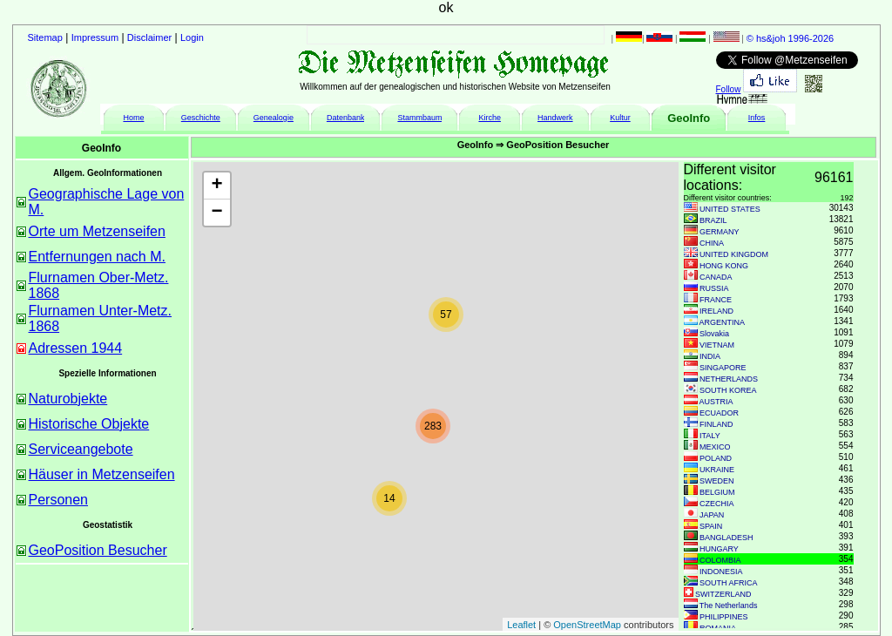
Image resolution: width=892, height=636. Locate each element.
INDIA (709, 356)
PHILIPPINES (723, 616)
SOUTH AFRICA (728, 582)
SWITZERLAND (723, 594)
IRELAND (716, 311)
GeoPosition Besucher (98, 550)
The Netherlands (728, 605)
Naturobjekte (68, 398)
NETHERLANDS (728, 379)
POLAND (715, 458)
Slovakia (714, 333)
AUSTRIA (716, 401)
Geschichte (200, 117)
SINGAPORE (723, 367)
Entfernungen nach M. (97, 256)
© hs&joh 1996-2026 (790, 38)
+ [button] (216, 186)
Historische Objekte (89, 423)
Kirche (489, 117)
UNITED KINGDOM (733, 254)
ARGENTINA (722, 322)
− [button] (216, 213)
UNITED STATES (729, 209)
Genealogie (273, 117)
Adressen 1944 (76, 348)
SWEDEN (716, 481)
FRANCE (715, 299)
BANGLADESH (726, 537)
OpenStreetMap (587, 624)
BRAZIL (713, 220)
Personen (59, 499)
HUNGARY (719, 549)
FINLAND (716, 424)
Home (133, 117)
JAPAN (711, 515)
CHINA (711, 243)
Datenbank (346, 117)
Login (192, 37)
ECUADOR (719, 413)
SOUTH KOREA (728, 390)
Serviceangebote (81, 449)
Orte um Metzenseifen (97, 231)
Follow (728, 89)
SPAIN (710, 526)
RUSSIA (714, 288)
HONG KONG (723, 265)
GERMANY (719, 231)
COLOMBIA (720, 560)
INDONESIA (721, 571)
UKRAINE (716, 469)
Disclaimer (149, 37)
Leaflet (521, 624)
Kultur (620, 117)
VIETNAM (716, 345)
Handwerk (555, 117)
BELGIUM (717, 492)
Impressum (94, 37)
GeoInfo (688, 118)
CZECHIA (716, 503)
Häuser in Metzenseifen (102, 474)
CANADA (716, 277)
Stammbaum (419, 117)
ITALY (709, 435)
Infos (757, 117)
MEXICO (715, 447)
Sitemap (45, 37)
